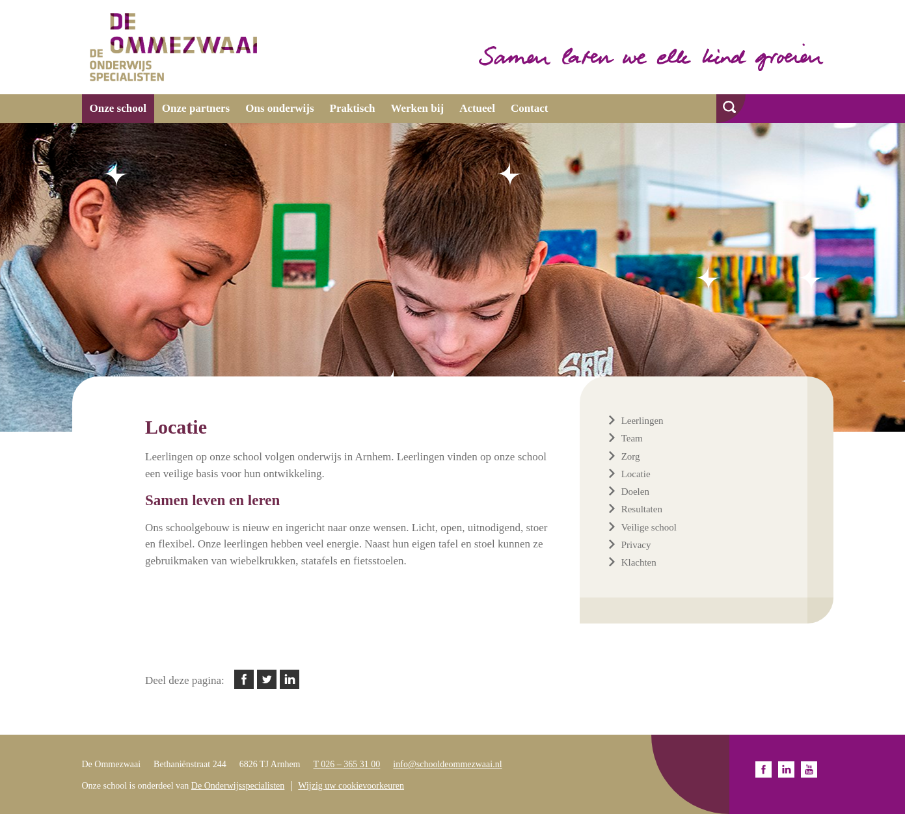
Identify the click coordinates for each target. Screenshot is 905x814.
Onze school (118, 108)
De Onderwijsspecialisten (237, 786)
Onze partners (196, 108)
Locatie (636, 474)
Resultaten (641, 509)
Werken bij (417, 108)
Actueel (477, 108)
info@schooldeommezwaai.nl (447, 764)
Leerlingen (642, 420)
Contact (529, 108)
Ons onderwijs (279, 108)
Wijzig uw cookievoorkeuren (351, 786)
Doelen (635, 491)
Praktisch (352, 108)
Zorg (630, 456)
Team (632, 438)
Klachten (638, 562)
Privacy (636, 545)
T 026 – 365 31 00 (347, 764)
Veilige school (649, 527)
